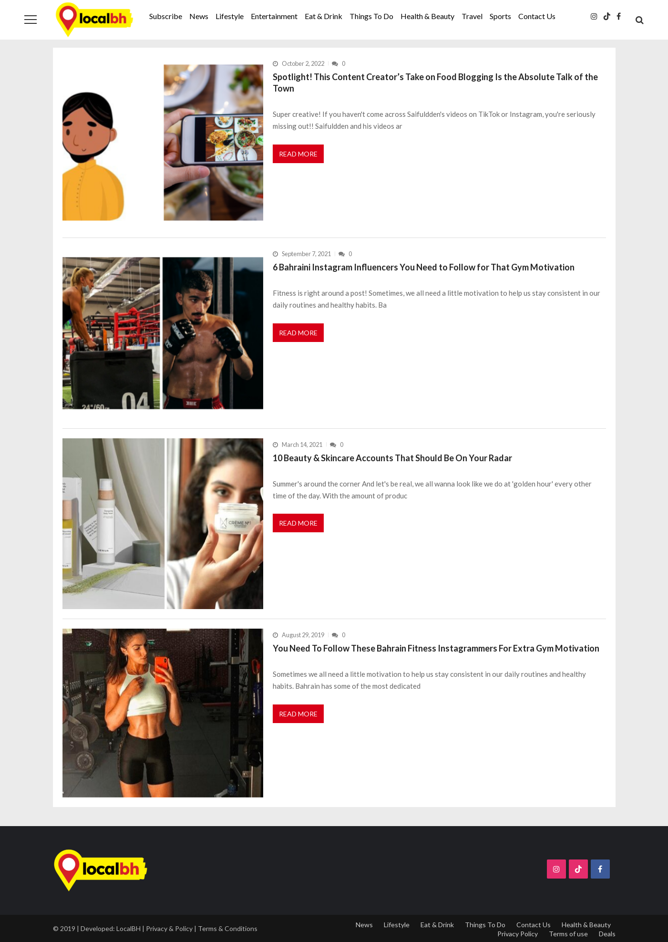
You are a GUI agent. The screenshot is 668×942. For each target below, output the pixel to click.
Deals (607, 934)
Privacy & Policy (169, 928)
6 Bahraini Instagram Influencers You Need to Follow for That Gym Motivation (424, 267)
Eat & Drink (323, 16)
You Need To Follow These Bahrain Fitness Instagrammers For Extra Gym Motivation (436, 648)
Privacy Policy (517, 934)
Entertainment (274, 16)
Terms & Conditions (227, 928)
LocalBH (128, 928)
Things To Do (371, 16)
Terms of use (568, 934)
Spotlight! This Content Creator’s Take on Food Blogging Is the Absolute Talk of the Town (435, 82)
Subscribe (165, 16)
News (198, 16)
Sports (500, 16)
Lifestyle (230, 16)
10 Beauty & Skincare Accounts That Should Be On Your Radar (392, 458)
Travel (472, 16)
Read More (298, 154)
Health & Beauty (427, 16)
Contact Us (536, 16)
